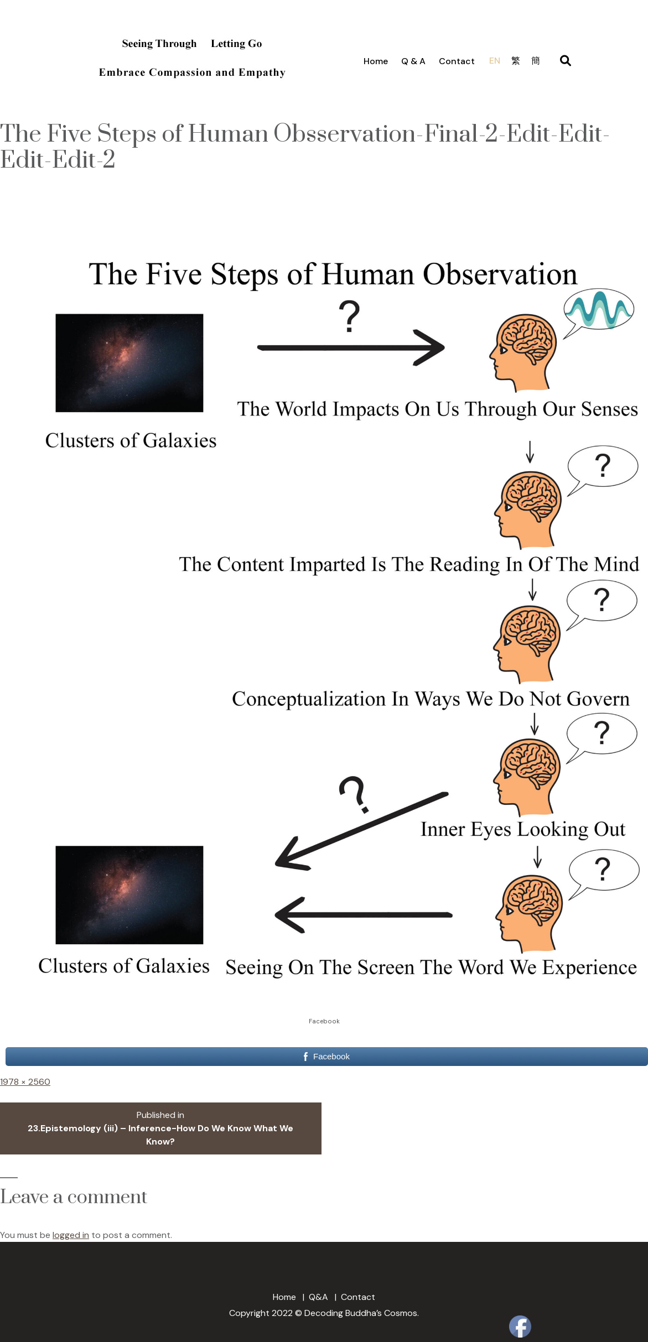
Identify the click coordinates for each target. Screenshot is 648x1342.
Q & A (413, 61)
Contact (457, 61)
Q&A (318, 1297)
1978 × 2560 (25, 1082)
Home (376, 61)
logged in (71, 1235)
